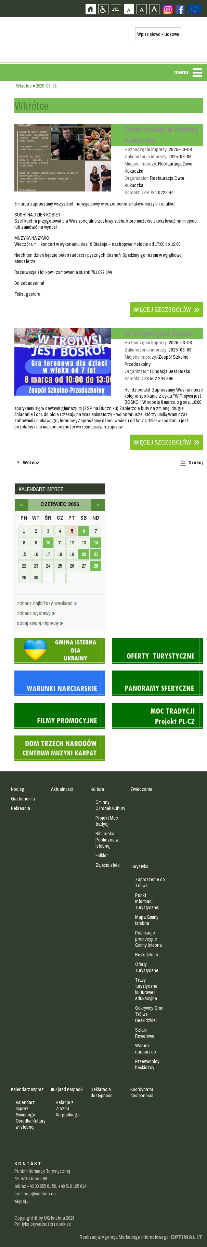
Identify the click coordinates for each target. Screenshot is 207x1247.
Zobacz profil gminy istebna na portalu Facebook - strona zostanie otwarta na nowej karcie (180, 9)
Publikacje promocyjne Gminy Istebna (148, 939)
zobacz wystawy (36, 613)
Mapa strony (115, 9)
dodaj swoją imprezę (40, 623)
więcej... (21, 1201)
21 (96, 554)
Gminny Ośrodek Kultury (110, 805)
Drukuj (196, 462)
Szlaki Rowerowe (144, 1033)
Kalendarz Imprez (27, 1089)
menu (181, 72)
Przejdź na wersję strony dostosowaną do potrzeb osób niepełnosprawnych (103, 9)
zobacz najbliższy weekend (47, 603)
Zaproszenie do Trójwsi (150, 882)
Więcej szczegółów (162, 309)
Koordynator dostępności (141, 1092)
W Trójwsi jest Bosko (158, 333)
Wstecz (31, 462)
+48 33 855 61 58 (41, 1186)
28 (96, 566)
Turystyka (139, 866)
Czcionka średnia (141, 9)
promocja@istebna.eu (35, 1194)
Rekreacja (20, 808)
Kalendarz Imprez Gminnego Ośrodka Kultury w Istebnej (31, 1114)
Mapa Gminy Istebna (146, 920)
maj (21, 505)
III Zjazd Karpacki (67, 1089)
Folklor (101, 855)
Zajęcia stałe (107, 865)
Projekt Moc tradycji (106, 821)
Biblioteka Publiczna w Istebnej (106, 840)
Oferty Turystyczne (146, 967)
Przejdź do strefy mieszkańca (6, 129)
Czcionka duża (154, 9)
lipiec (98, 505)
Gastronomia (23, 799)
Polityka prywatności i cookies (42, 1224)
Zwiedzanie (141, 789)
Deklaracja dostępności (102, 1092)
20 (84, 554)
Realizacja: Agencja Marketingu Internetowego (124, 1237)
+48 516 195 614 (72, 1186)
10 (48, 543)
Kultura (97, 789)
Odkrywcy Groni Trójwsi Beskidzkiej (150, 1014)
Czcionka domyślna (128, 9)
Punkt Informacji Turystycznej (147, 901)
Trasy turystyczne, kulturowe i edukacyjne (146, 989)
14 (96, 543)
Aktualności (62, 789)
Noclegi (18, 789)
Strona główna (90, 9)
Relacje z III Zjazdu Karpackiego (68, 1108)
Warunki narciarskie (145, 1049)
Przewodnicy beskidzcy (147, 1064)
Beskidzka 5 (146, 955)
